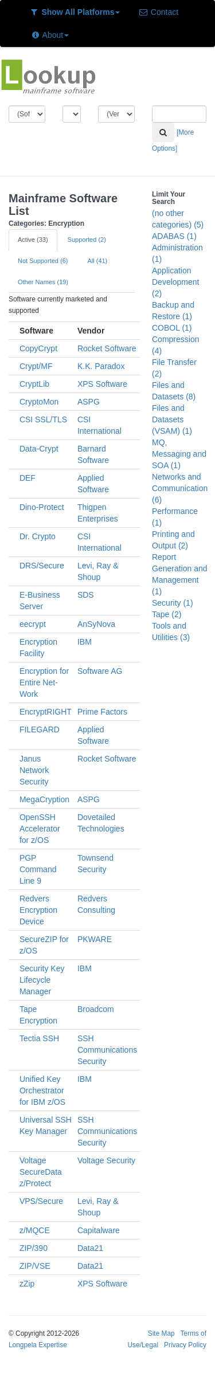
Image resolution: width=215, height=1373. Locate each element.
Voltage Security (106, 1160)
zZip (26, 1283)
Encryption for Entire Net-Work (44, 682)
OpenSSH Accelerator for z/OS (39, 829)
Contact (158, 12)
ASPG (88, 401)
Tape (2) (166, 614)
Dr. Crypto (37, 536)
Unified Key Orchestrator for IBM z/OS (42, 1090)
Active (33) (33, 239)
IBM (84, 641)
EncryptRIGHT (45, 711)
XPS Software (102, 384)
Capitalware (98, 1230)
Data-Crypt (38, 448)
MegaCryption (44, 799)
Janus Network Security (34, 770)
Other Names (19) (43, 281)
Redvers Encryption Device (38, 910)
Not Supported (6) (43, 260)
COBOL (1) (172, 327)
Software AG (100, 671)
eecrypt (32, 624)
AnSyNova (96, 624)
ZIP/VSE (34, 1265)
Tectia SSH (39, 1038)
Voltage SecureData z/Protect (40, 1172)
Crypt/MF (36, 366)
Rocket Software (106, 348)
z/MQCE (34, 1230)
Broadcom (95, 1009)
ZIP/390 (33, 1248)
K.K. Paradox (101, 366)
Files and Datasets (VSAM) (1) (172, 419)
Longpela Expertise (38, 1345)
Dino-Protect (41, 507)
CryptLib (34, 384)
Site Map (161, 1333)
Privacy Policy (185, 1345)
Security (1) (172, 602)
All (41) (97, 260)
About (49, 35)
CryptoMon (38, 401)
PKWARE (94, 939)
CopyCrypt (38, 348)
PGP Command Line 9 (38, 869)
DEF (27, 477)
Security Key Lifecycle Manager (42, 980)
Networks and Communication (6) (180, 488)
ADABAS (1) (174, 236)
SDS (85, 594)
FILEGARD (39, 729)
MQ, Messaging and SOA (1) (179, 454)
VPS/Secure (41, 1201)
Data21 (90, 1248)
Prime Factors (102, 711)
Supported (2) (87, 239)
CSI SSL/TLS (43, 419)
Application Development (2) (176, 282)
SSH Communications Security (107, 1050)
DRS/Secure (41, 565)
